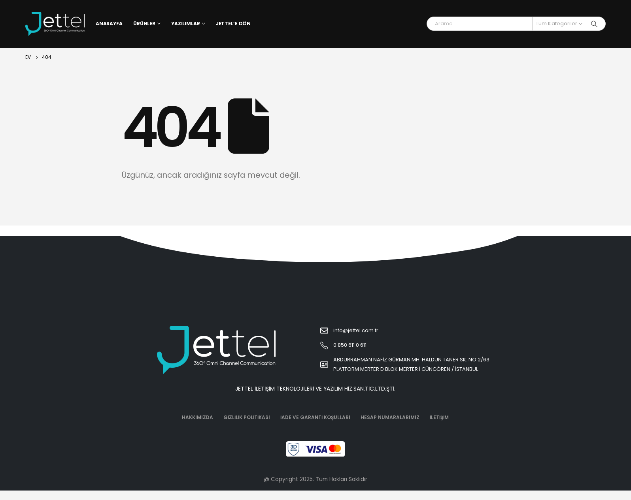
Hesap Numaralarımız (390, 417)
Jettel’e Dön (233, 23)
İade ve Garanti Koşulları (315, 417)
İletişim (439, 417)
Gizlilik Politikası (246, 417)
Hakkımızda (197, 417)
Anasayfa (109, 23)
